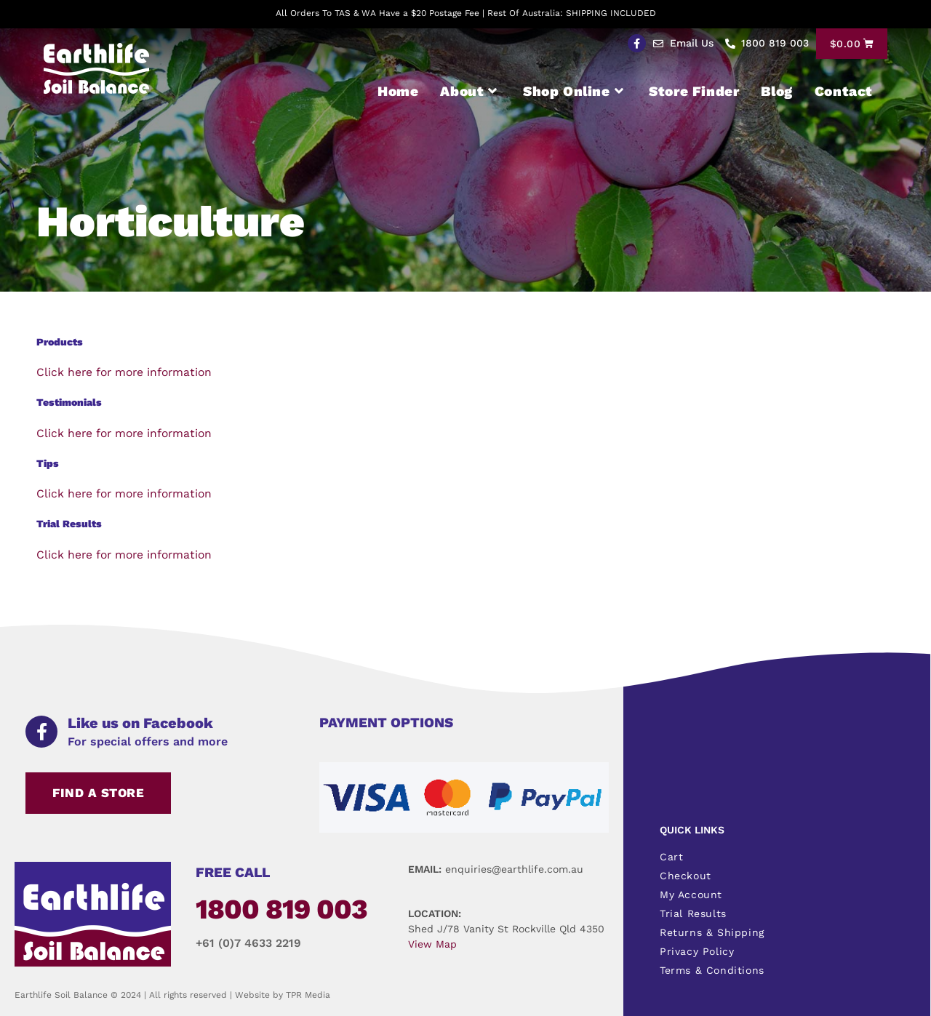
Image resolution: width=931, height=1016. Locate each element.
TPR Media (308, 995)
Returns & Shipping (712, 932)
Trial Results (693, 913)
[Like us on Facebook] (41, 731)
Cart (671, 857)
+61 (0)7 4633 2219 (249, 943)
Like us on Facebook (140, 723)
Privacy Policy (697, 951)
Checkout (685, 875)
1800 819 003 (281, 909)
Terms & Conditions (712, 970)
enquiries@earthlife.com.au (514, 869)
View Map (432, 944)
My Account (691, 894)
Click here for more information (126, 372)
